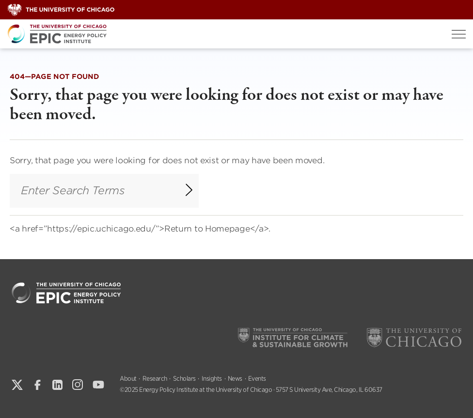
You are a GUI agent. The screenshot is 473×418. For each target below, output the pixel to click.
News (235, 378)
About (128, 378)
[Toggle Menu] (459, 34)
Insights (212, 378)
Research (154, 378)
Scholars (184, 378)
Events (257, 378)
